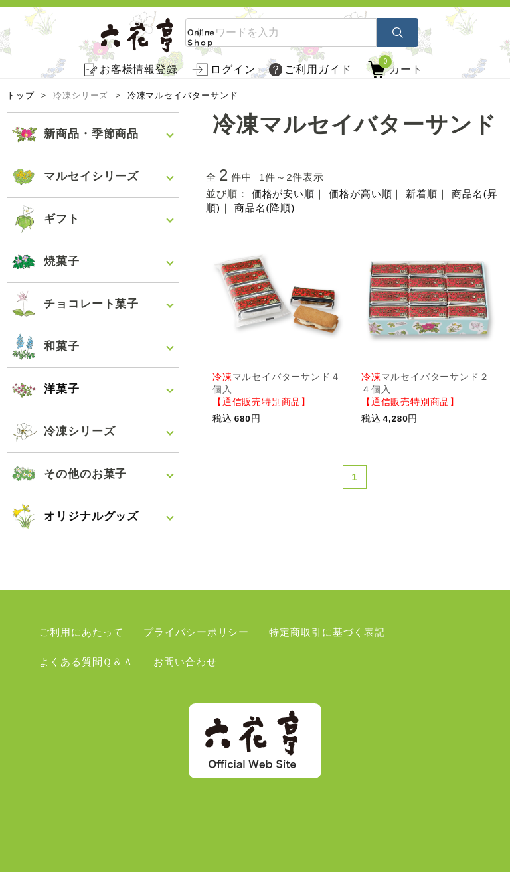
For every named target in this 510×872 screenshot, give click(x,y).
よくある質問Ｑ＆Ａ (86, 661)
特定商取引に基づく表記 (327, 632)
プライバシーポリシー (196, 632)
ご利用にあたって (81, 632)
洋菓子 (62, 389)
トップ (21, 95)
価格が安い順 (283, 193)
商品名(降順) (264, 207)
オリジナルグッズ (91, 516)
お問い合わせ (184, 661)
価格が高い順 (360, 193)
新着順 (422, 193)
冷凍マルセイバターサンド (183, 95)
